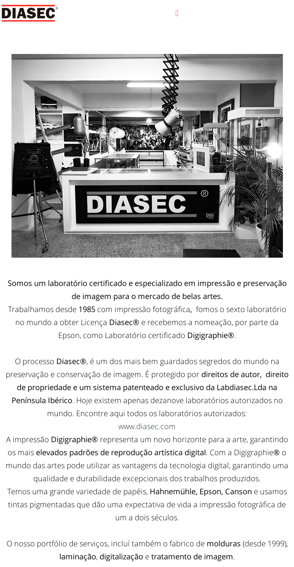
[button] (177, 13)
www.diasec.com (147, 426)
